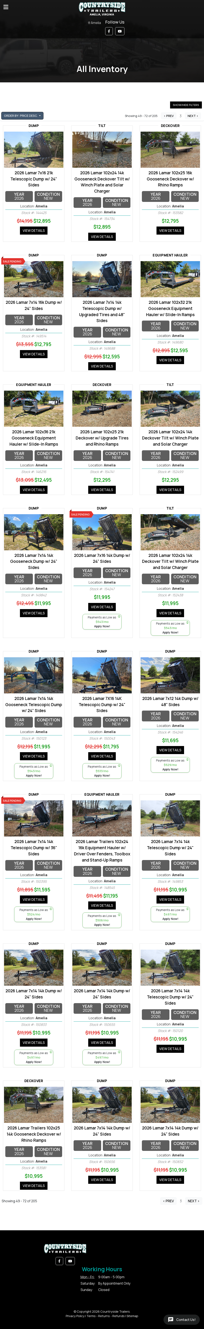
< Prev (169, 116)
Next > (193, 116)
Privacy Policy (75, 1316)
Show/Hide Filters (186, 105)
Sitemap (132, 1316)
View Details (34, 230)
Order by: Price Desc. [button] (21, 116)
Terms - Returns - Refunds (106, 1316)
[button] (109, 31)
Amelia (94, 23)
